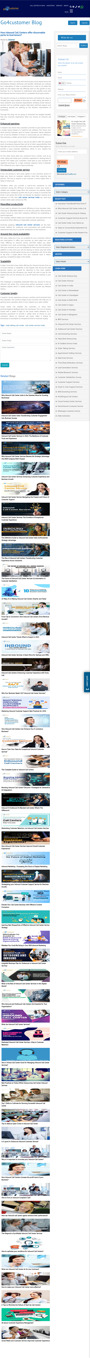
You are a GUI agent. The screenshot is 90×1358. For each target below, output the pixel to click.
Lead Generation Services (68, 368)
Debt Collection (64, 416)
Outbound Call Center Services (70, 329)
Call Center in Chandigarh (68, 295)
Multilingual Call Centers (68, 397)
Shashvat (11, 40)
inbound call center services (28, 225)
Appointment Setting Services (70, 353)
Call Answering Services (67, 334)
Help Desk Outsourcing (67, 339)
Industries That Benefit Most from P (72, 204)
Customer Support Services (68, 382)
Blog (66, 12)
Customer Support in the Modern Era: (73, 233)
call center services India (29, 197)
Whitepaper (61, 116)
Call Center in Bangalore (67, 315)
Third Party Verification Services (70, 363)
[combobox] (62, 83)
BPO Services (63, 319)
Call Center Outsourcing (67, 276)
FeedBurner (71, 174)
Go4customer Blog (21, 22)
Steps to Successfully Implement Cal (72, 228)
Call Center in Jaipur (66, 305)
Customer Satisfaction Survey (69, 377)
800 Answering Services (67, 392)
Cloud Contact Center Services (70, 401)
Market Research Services (68, 372)
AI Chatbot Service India (67, 343)
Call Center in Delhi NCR (67, 300)
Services (59, 6)
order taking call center (15, 325)
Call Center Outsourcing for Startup (72, 213)
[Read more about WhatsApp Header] (82, 8)
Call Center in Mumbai (67, 310)
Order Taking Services (66, 348)
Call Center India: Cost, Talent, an (71, 223)
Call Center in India (37, 6)
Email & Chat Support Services (70, 387)
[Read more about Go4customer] (11, 9)
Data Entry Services (65, 358)
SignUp (85, 23)
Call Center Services (66, 281)
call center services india (35, 325)
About (66, 6)
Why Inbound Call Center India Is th (72, 208)
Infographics (81, 116)
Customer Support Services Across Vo (72, 218)
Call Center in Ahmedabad (68, 290)
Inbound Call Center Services (69, 324)
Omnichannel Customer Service (70, 406)
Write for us (66, 37)
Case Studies (71, 116)
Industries (51, 6)
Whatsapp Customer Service (69, 411)
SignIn (72, 23)
